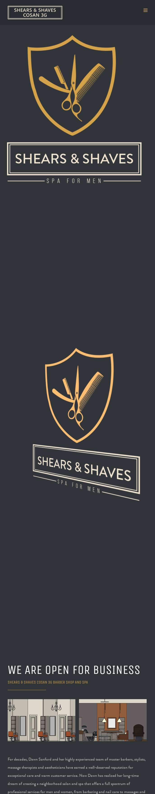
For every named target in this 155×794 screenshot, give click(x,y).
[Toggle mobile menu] (145, 10)
